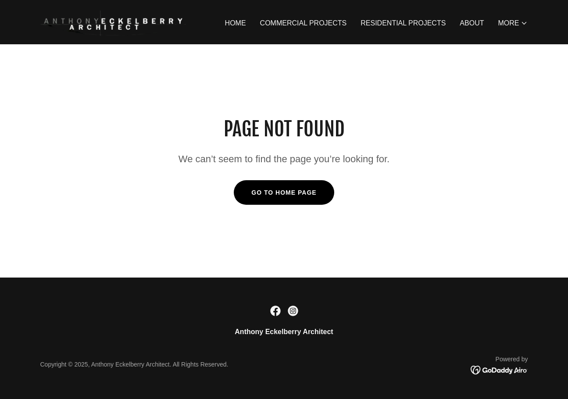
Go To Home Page (283, 192)
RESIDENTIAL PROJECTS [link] (403, 23)
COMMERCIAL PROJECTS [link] (303, 23)
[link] (113, 21)
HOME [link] (235, 23)
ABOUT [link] (472, 23)
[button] (513, 23)
